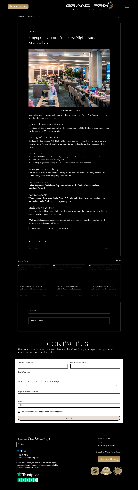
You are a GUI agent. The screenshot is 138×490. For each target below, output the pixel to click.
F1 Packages (49, 228)
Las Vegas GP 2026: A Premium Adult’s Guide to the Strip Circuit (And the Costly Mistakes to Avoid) (104, 287)
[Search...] (33, 444)
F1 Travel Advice (35, 228)
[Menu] (127, 6)
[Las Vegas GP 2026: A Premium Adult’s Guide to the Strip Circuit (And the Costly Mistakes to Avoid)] (104, 273)
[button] (118, 17)
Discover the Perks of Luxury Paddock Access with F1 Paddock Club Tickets (68, 287)
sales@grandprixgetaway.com (27, 457)
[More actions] (108, 31)
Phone (20, 401)
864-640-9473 (22, 455)
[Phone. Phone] (71, 405)
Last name (78, 362)
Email (24, 372)
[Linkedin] (17, 450)
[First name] (42, 366)
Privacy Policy (103, 442)
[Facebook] (21, 450)
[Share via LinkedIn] (40, 241)
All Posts (21, 17)
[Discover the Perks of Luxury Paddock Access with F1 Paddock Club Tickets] (69, 273)
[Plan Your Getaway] (18, 6)
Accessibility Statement (106, 445)
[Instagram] (25, 450)
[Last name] (95, 366)
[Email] (68, 376)
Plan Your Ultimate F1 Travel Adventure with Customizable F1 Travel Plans (32, 287)
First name (25, 362)
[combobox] (69, 386)
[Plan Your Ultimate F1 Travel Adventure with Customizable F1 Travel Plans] (33, 273)
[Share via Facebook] (29, 241)
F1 (40, 17)
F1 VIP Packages (62, 228)
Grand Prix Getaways (33, 438)
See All (118, 260)
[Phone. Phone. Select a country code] (22, 405)
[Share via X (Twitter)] (35, 241)
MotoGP (31, 17)
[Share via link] (46, 241)
